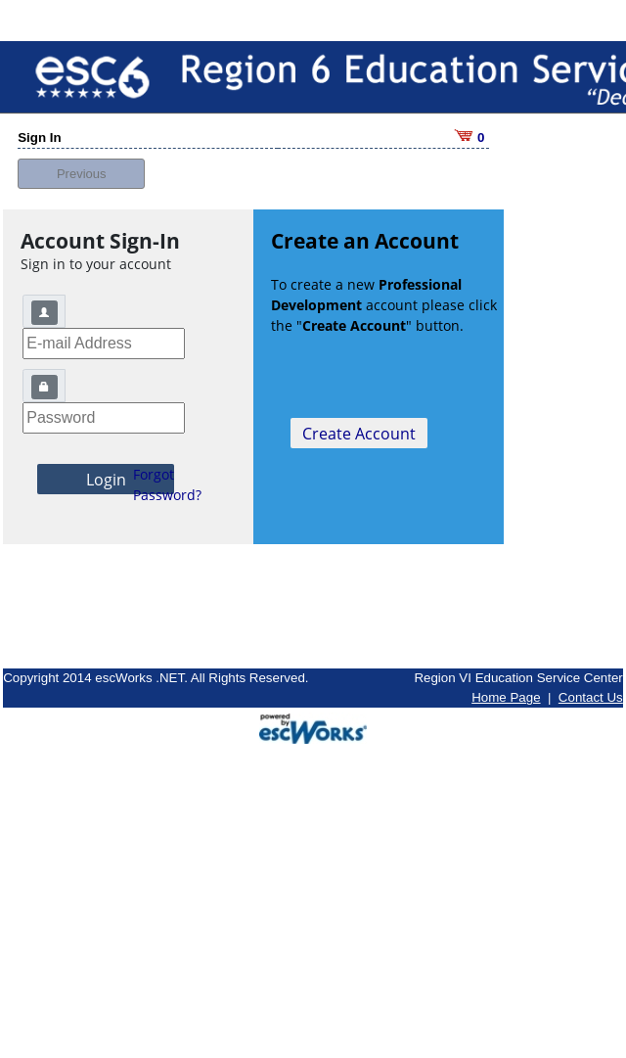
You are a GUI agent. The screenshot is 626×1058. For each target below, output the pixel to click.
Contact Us (591, 684)
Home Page (505, 684)
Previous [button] (82, 160)
